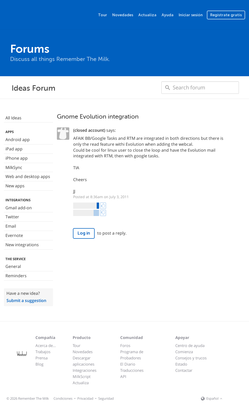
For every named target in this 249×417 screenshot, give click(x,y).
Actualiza (147, 15)
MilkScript (81, 376)
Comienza (184, 351)
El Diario (127, 364)
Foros (125, 345)
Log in (84, 233)
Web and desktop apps (27, 176)
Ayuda (167, 15)
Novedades (122, 15)
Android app (17, 139)
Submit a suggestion (26, 300)
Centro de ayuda (190, 345)
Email (10, 226)
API (123, 376)
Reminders (16, 276)
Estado (181, 364)
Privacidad (85, 398)
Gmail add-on (18, 208)
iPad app (13, 149)
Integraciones (84, 370)
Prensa (41, 357)
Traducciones (132, 370)
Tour (102, 15)
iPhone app (16, 158)
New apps (15, 186)
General (13, 266)
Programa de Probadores (131, 354)
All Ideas (13, 118)
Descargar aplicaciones (83, 361)
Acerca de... (45, 345)
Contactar (183, 370)
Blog (39, 364)
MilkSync (13, 167)
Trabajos (42, 351)
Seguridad (106, 398)
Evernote (14, 235)
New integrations (22, 245)
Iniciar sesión (191, 15)
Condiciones (63, 398)
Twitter (12, 217)
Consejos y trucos (191, 357)
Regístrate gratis (226, 15)
